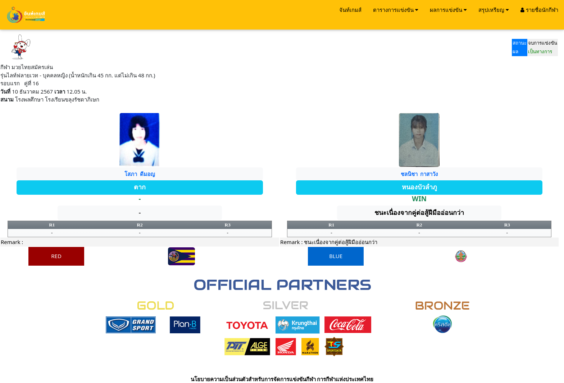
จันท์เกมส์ (350, 9)
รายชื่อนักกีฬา (539, 9)
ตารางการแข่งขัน (395, 9)
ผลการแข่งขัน (448, 9)
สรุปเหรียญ (493, 9)
